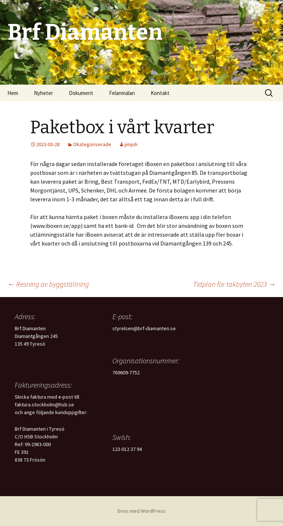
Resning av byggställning (48, 284)
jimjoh (131, 144)
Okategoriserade (92, 144)
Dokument (81, 92)
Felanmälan (122, 92)
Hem (12, 92)
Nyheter (43, 92)
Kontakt (160, 92)
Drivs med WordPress (141, 511)
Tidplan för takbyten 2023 (234, 284)
